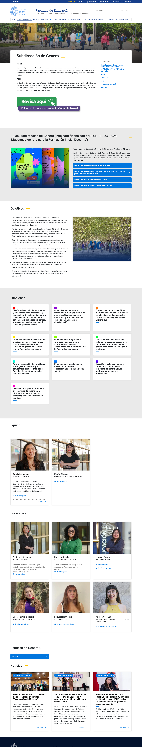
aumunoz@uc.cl (19, 496)
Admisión (71, 1)
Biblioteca (92, 1)
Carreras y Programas (42, 19)
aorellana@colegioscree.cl (106, 627)
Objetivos (104, 74)
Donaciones (104, 1)
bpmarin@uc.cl (60, 481)
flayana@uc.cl (102, 564)
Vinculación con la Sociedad (96, 19)
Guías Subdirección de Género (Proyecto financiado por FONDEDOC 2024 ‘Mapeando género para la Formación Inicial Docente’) (112, 68)
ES (122, 11)
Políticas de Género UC (109, 84)
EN (126, 11)
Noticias (111, 19)
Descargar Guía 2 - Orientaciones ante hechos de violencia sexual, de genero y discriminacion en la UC (102, 172)
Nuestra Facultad (24, 19)
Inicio (13, 19)
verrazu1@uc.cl (19, 574)
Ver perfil (41, 501)
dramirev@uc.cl (60, 572)
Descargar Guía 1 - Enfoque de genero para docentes (102, 165)
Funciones (104, 78)
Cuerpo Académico (61, 19)
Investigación (77, 19)
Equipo (103, 81)
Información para (123, 19)
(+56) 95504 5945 (103, 568)
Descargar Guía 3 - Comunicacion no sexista (102, 180)
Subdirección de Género (22, 675)
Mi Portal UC (117, 1)
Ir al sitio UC (14, 1)
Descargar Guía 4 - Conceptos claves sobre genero (102, 186)
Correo (128, 2)
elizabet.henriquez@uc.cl (64, 624)
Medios (82, 2)
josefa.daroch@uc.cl (21, 624)
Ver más (29, 656)
